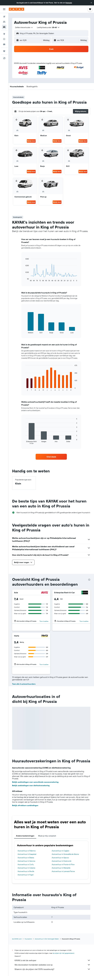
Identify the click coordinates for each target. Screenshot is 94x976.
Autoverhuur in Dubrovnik (61, 861)
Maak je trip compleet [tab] (47, 836)
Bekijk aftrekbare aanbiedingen (25, 805)
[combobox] (24, 27)
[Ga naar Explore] (4, 33)
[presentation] (89, 580)
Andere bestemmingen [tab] (25, 836)
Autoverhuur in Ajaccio (60, 857)
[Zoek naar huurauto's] (4, 26)
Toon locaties (44, 621)
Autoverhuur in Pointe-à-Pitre (63, 864)
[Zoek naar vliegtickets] (4, 16)
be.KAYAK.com (17, 939)
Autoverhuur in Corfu (26, 864)
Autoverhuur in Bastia (26, 857)
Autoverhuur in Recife (26, 871)
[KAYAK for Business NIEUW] (4, 44)
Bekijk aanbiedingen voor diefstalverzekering (31, 785)
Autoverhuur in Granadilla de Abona (65, 854)
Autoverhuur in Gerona (26, 861)
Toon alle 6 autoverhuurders (23, 684)
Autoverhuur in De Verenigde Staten (47, 939)
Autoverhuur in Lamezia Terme (63, 871)
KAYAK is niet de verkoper (52, 960)
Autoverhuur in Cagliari (60, 851)
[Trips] (4, 51)
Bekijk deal (31, 141)
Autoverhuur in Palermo (27, 851)
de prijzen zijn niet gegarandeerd (63, 953)
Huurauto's (28, 939)
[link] (51, 457)
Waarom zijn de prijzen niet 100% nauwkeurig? (52, 969)
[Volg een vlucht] (4, 39)
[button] (91, 2)
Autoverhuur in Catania (26, 868)
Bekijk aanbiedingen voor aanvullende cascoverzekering (35, 782)
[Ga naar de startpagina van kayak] (16, 9)
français (68, 3)
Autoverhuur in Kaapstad (27, 854)
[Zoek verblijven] (4, 21)
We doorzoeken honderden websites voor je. (52, 964)
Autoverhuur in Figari (26, 875)
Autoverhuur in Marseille (61, 868)
